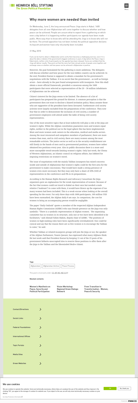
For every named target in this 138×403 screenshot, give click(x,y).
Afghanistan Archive (51, 266)
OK (110, 388)
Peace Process (68, 266)
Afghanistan (35, 266)
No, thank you (124, 388)
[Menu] (126, 5)
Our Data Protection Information (12, 397)
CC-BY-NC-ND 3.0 (59, 273)
